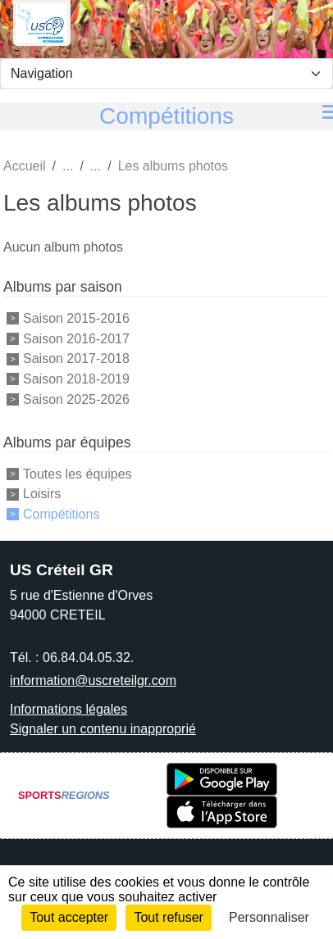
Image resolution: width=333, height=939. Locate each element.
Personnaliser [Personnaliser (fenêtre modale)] (269, 917)
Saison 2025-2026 (76, 399)
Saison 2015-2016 (76, 318)
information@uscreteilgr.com (93, 680)
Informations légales (68, 709)
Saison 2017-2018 (76, 358)
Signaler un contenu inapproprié (103, 729)
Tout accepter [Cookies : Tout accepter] (69, 917)
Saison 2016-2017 (76, 338)
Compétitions (61, 514)
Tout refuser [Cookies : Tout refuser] (168, 917)
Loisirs (42, 494)
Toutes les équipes (77, 473)
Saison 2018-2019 (76, 379)
